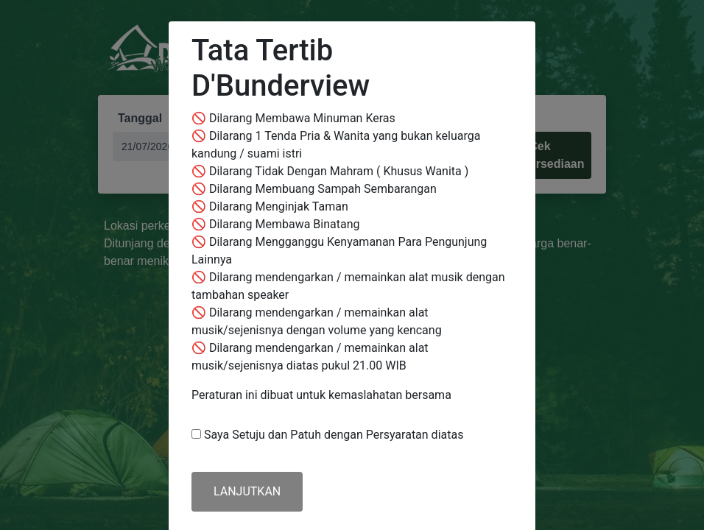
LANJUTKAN (247, 491)
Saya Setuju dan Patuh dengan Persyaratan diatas (333, 435)
